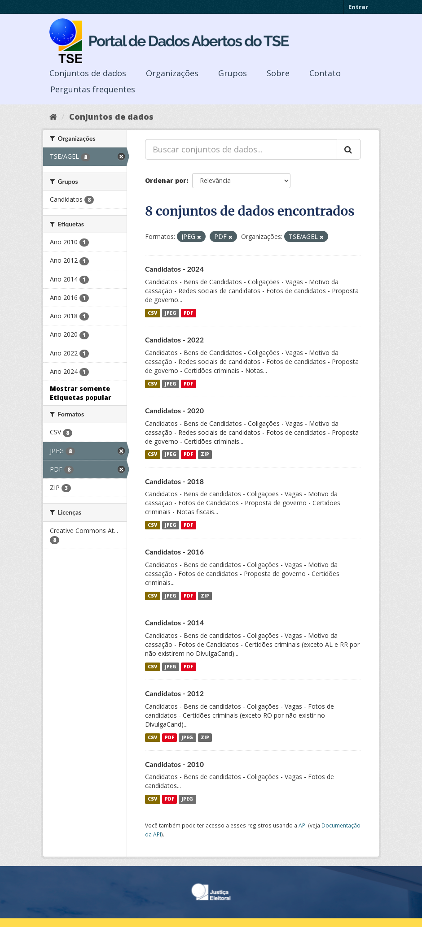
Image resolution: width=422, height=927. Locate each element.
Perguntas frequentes (92, 89)
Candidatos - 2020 (174, 410)
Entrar (358, 7)
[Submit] (349, 149)
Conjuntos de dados (87, 73)
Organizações (172, 73)
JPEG (170, 313)
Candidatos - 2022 (174, 339)
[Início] (53, 116)
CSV (152, 313)
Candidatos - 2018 (174, 481)
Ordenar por (165, 180)
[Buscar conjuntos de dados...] (241, 149)
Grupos (232, 73)
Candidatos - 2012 (174, 693)
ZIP (205, 454)
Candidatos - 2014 (174, 622)
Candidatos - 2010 (174, 764)
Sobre (278, 73)
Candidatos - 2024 (174, 268)
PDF (188, 313)
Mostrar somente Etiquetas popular (80, 393)
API (303, 825)
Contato (325, 73)
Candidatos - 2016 (174, 551)
